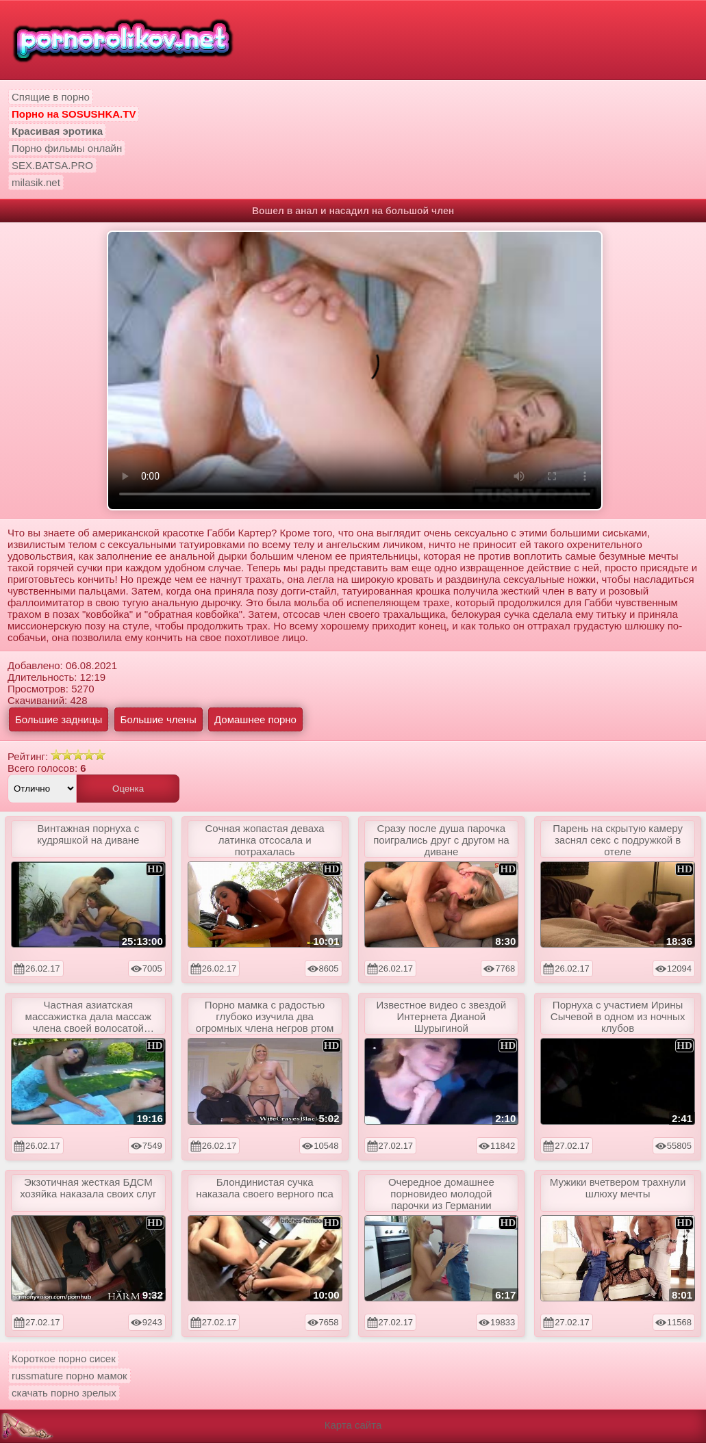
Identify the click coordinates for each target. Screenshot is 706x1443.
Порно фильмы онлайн (67, 148)
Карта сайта (353, 1425)
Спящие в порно (51, 97)
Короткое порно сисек (64, 1358)
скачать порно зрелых (64, 1393)
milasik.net (36, 182)
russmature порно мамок (69, 1375)
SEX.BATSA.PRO (52, 165)
